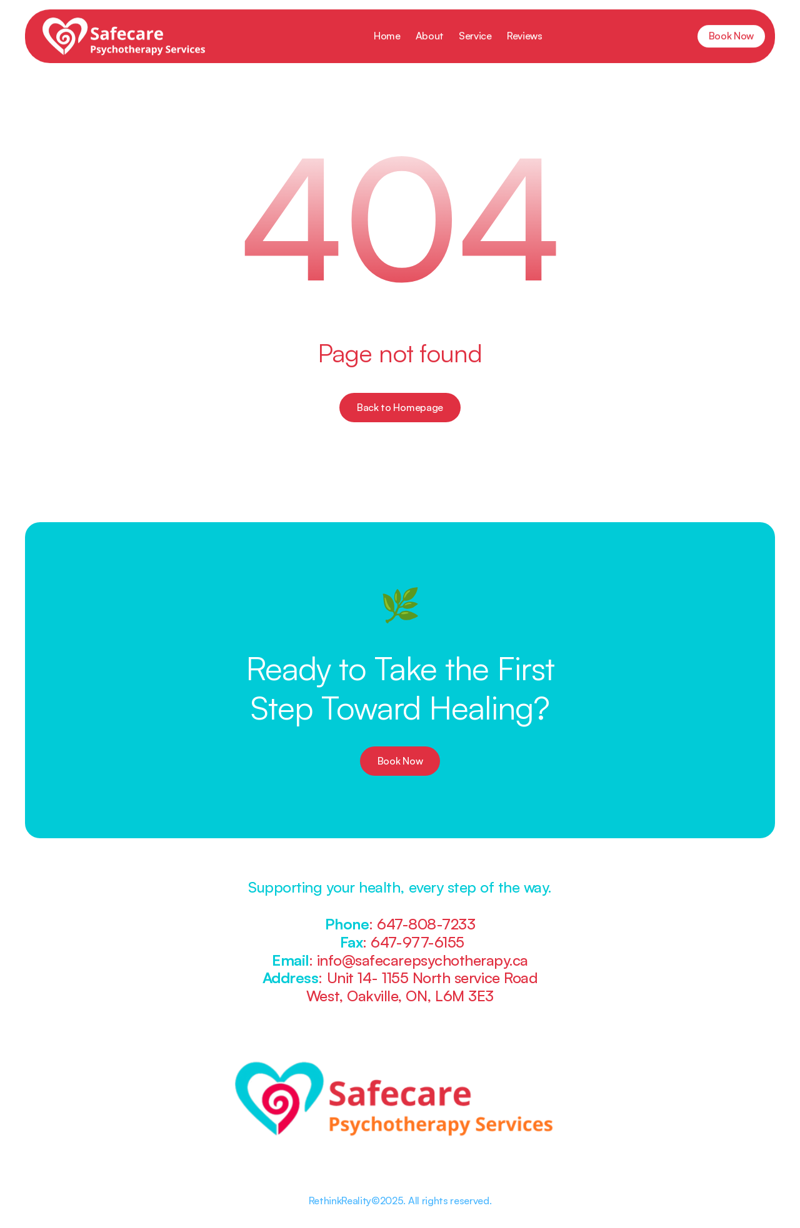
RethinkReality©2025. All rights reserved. (400, 1200)
